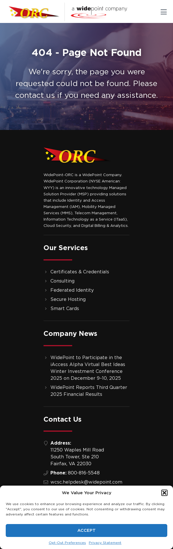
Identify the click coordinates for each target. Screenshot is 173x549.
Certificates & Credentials (79, 272)
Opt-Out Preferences (67, 542)
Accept (86, 530)
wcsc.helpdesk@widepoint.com (86, 482)
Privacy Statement (105, 542)
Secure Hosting (68, 299)
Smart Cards (64, 308)
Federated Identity (72, 290)
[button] (164, 493)
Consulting (62, 281)
